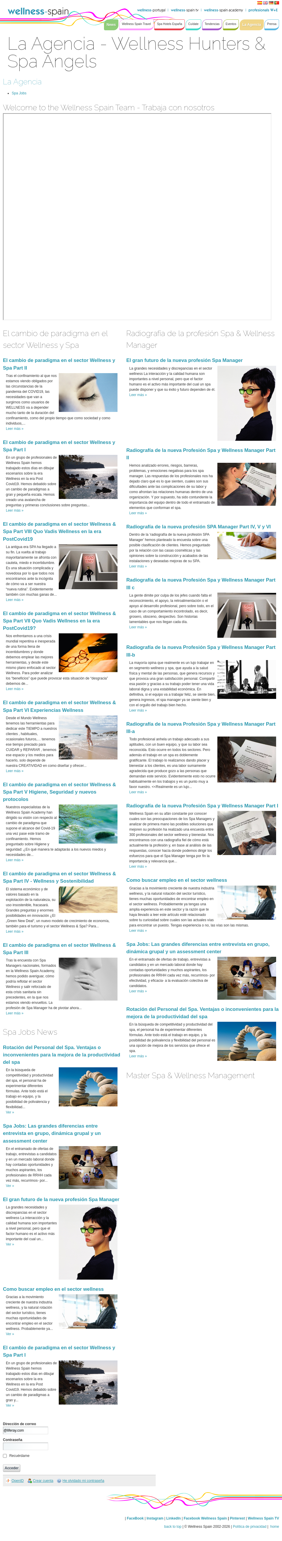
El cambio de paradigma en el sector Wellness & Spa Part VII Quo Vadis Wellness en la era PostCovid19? (59, 621)
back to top (173, 1527)
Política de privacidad (249, 1527)
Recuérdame (19, 1456)
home (274, 1527)
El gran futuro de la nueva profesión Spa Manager (61, 1199)
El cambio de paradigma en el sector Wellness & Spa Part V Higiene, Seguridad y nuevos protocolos (59, 792)
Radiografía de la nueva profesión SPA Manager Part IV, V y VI (198, 527)
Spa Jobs (19, 93)
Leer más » (15, 429)
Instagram (155, 1518)
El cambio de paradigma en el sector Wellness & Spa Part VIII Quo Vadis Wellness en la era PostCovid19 (59, 531)
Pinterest (238, 1518)
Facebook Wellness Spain (205, 1518)
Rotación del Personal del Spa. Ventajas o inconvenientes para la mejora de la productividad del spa (61, 1055)
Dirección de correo (19, 1424)
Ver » (10, 1112)
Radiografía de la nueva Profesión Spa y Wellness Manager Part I (202, 806)
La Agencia (22, 81)
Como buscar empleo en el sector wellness (53, 1289)
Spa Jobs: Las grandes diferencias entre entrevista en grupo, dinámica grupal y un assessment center (52, 1133)
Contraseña (12, 1440)
